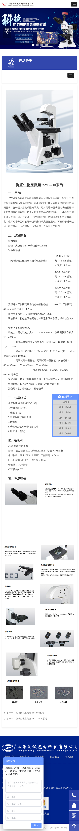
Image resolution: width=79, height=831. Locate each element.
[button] (74, 4)
